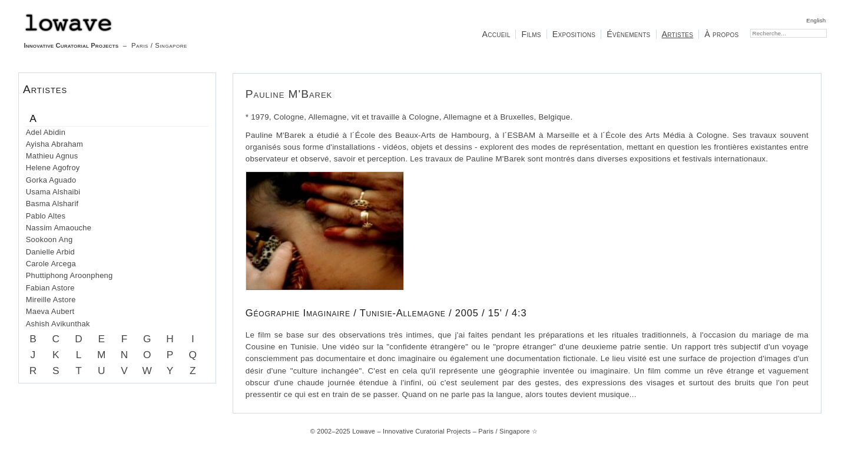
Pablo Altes (45, 215)
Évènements (628, 34)
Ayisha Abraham (54, 144)
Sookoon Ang (49, 239)
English (816, 20)
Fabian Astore (50, 287)
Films (531, 34)
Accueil (496, 34)
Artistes (678, 34)
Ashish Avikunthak (58, 323)
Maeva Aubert (50, 311)
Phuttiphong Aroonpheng (69, 275)
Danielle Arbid (50, 251)
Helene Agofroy (53, 167)
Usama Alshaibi (53, 191)
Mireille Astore (51, 299)
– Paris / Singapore (105, 31)
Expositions (573, 34)
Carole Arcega (51, 263)
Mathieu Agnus (52, 155)
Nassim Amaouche (58, 227)
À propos (721, 34)
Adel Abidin (45, 132)
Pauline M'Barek (289, 94)
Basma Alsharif (52, 203)
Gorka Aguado (51, 180)
